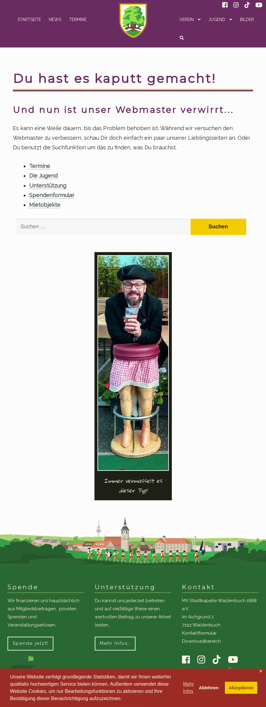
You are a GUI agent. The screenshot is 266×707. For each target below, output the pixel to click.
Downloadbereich (201, 641)
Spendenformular (51, 195)
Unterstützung (47, 185)
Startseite (29, 19)
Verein (186, 19)
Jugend (216, 19)
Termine (78, 19)
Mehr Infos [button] (188, 687)
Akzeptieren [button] (241, 687)
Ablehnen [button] (209, 687)
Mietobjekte (44, 205)
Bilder (247, 19)
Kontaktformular (199, 633)
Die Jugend (43, 175)
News (55, 19)
